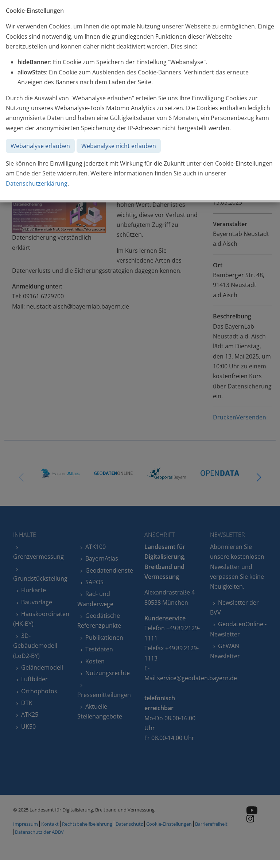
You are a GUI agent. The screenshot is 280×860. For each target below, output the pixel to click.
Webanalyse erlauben (40, 146)
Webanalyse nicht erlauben (118, 146)
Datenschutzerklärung (36, 183)
